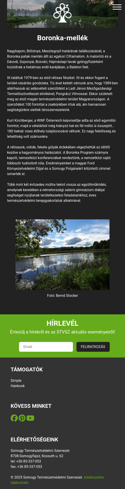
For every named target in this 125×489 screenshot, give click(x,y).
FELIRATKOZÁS (93, 347)
